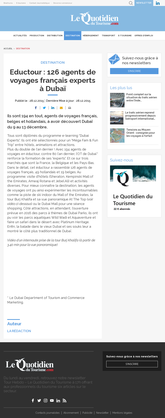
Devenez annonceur (62, 3)
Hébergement (91, 35)
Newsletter (143, 3)
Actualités (20, 35)
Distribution (55, 35)
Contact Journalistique (39, 3)
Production (37, 35)
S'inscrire (134, 71)
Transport (108, 35)
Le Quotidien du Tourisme (94, 19)
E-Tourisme (125, 35)
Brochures (8, 3)
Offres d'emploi (143, 35)
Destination (72, 35)
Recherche (131, 3)
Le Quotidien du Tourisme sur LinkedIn (157, 3)
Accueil (8, 48)
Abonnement (71, 412)
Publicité (87, 412)
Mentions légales (122, 412)
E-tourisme (21, 3)
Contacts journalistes (47, 412)
